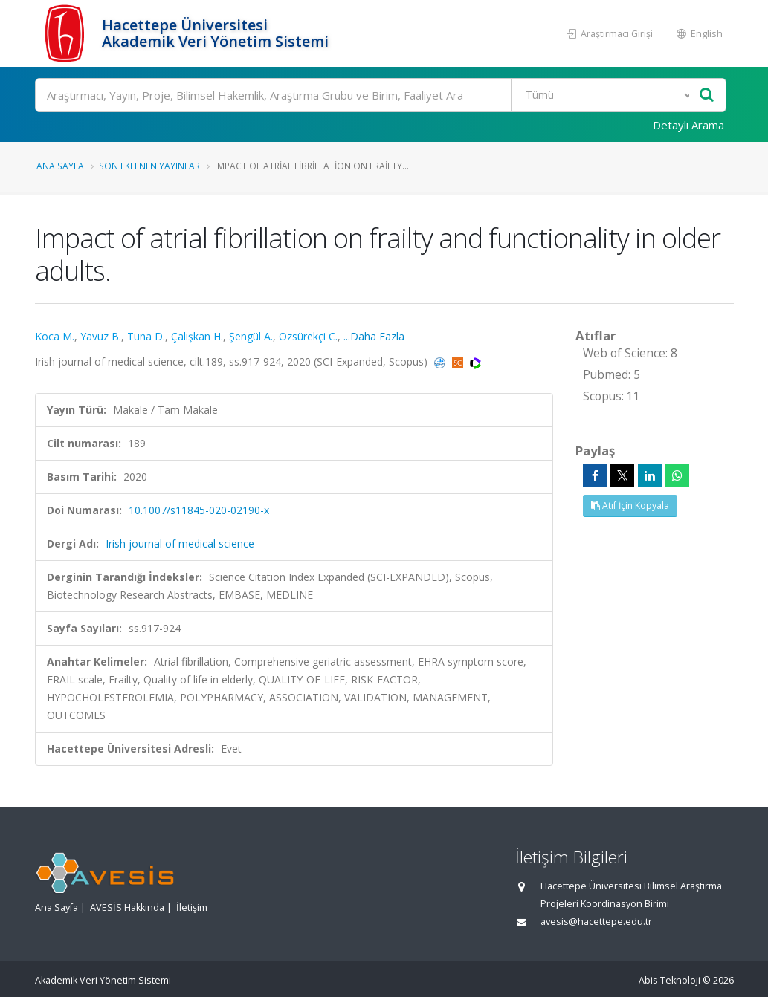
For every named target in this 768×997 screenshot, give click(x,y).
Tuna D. (146, 336)
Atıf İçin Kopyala (630, 505)
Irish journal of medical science (180, 543)
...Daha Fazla (373, 336)
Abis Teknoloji (669, 980)
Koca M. (54, 336)
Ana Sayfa (60, 166)
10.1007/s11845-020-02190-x (199, 510)
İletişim (191, 907)
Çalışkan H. (197, 336)
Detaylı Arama (688, 124)
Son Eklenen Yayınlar (149, 166)
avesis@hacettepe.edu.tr (596, 921)
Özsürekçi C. (308, 336)
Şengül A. (251, 336)
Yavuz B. (100, 336)
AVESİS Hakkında (127, 907)
